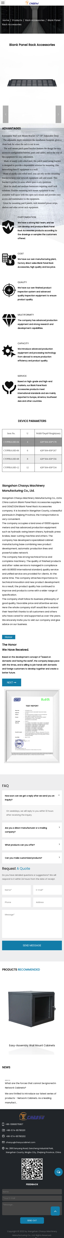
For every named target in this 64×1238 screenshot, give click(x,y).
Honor (8, 637)
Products (17, 20)
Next (58, 114)
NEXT (11, 682)
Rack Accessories (35, 20)
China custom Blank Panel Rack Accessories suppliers (31, 502)
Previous (5, 114)
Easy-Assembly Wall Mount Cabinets (32, 1045)
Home (6, 20)
